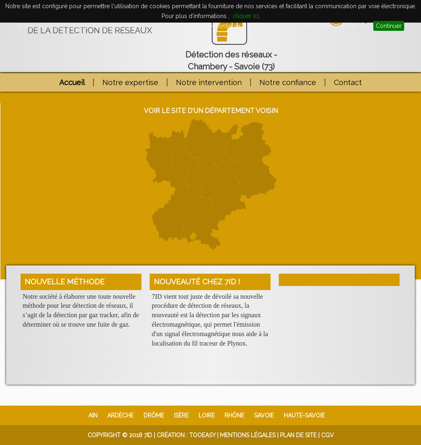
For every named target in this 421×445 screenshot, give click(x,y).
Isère (181, 415)
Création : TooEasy (186, 435)
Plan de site (298, 435)
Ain (92, 415)
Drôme (153, 415)
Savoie (264, 415)
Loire (207, 415)
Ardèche (120, 415)
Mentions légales (247, 435)
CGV (327, 435)
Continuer (389, 26)
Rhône (234, 415)
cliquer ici (246, 16)
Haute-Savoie (304, 415)
